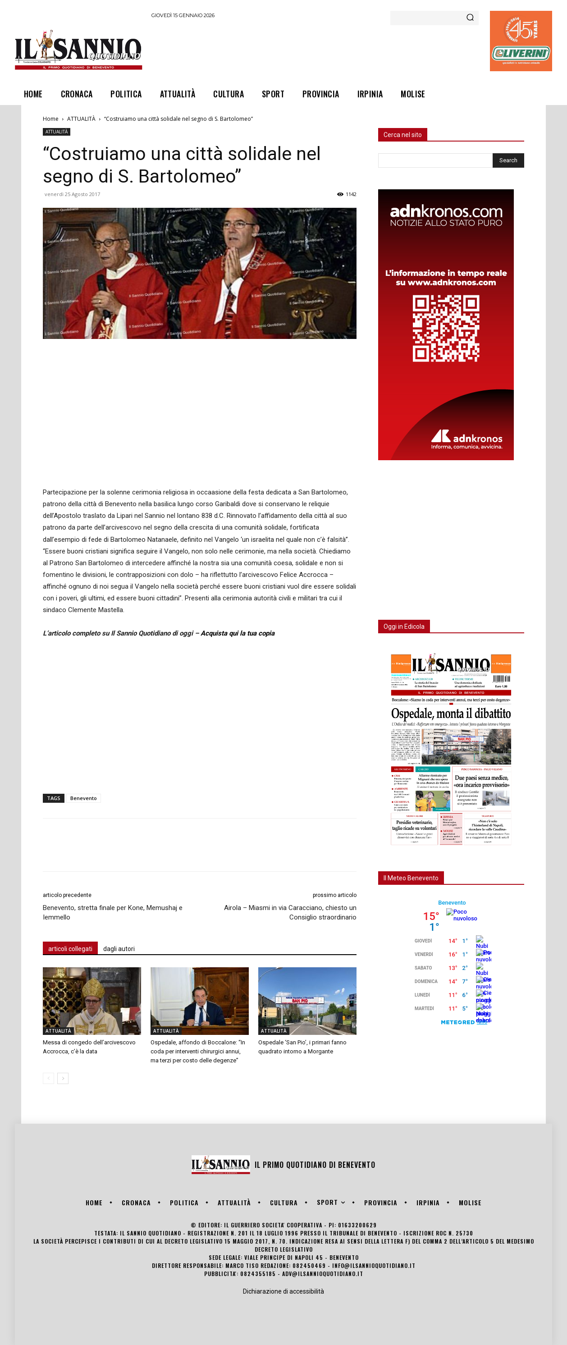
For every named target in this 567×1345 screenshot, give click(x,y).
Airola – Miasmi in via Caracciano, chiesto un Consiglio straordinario (290, 912)
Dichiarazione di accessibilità (283, 1291)
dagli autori (119, 948)
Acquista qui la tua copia (237, 633)
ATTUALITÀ (81, 119)
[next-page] (63, 1078)
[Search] (470, 18)
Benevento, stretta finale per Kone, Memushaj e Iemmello (113, 912)
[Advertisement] (315, 49)
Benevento (83, 798)
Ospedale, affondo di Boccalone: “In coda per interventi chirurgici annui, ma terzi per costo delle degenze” (198, 1051)
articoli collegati (70, 948)
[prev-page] (48, 1078)
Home (51, 119)
